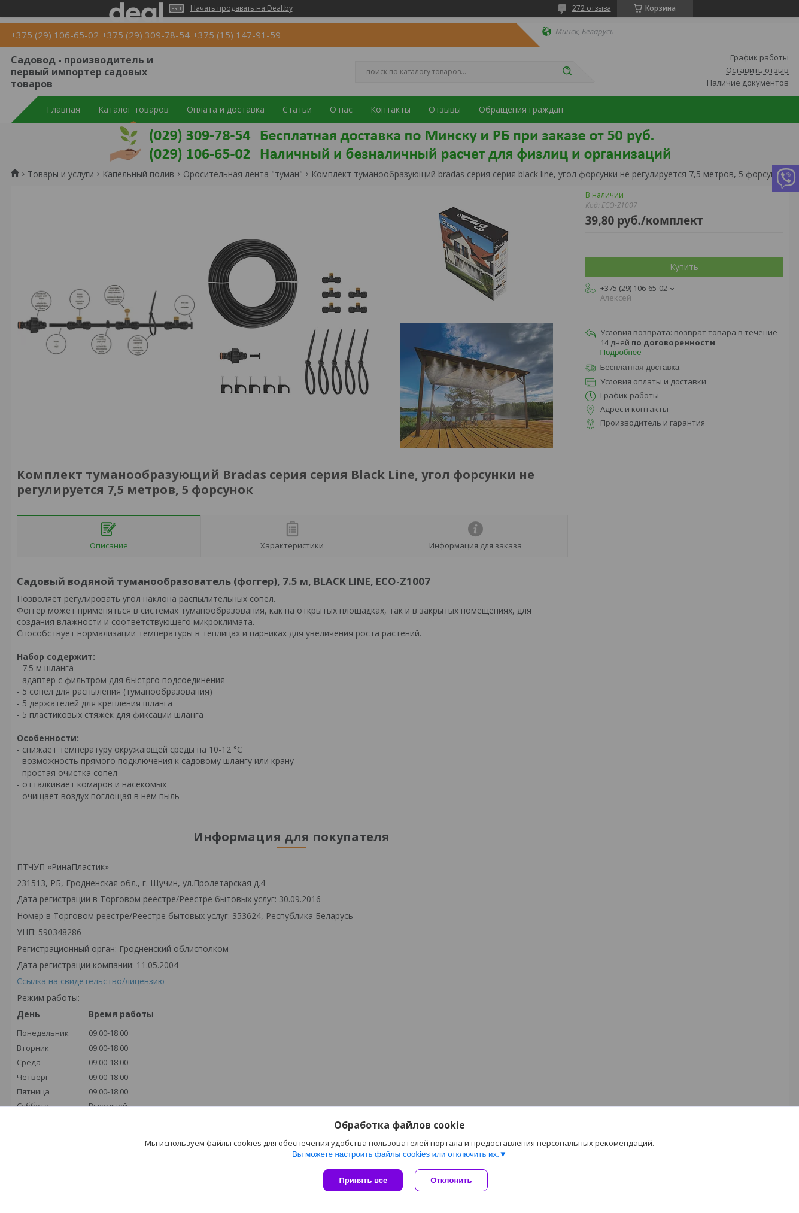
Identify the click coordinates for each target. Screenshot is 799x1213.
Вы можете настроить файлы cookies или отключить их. (395, 1154)
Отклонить (451, 1180)
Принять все (363, 1180)
